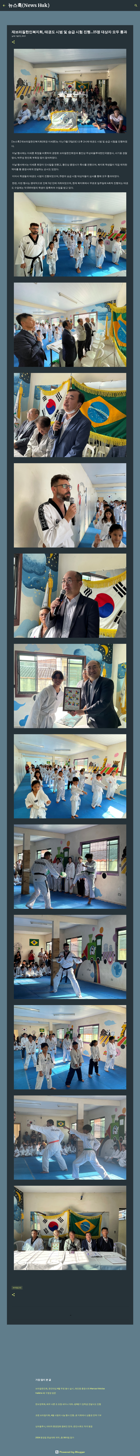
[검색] (53, 5)
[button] (13, 42)
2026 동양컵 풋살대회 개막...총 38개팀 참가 (54, 1437)
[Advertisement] (70, 1349)
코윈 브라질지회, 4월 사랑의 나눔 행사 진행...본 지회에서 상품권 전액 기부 (68, 1415)
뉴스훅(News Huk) (29, 5)
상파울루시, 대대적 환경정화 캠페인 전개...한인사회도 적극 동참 (63, 1426)
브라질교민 (17, 1288)
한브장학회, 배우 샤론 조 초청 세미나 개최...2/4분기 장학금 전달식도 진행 (68, 1404)
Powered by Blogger (70, 1452)
